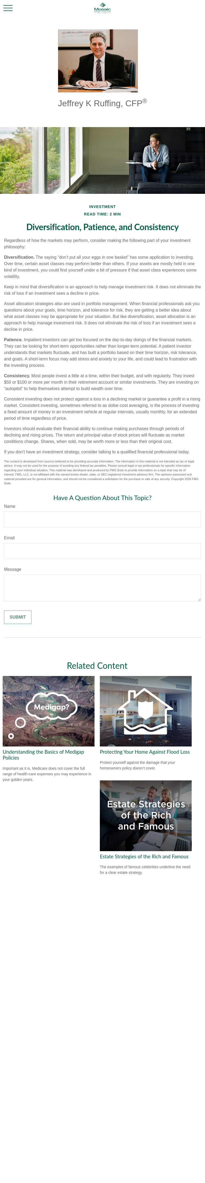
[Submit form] (17, 617)
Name (9, 506)
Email (9, 538)
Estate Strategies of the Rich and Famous (144, 856)
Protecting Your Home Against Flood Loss (145, 752)
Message (12, 569)
